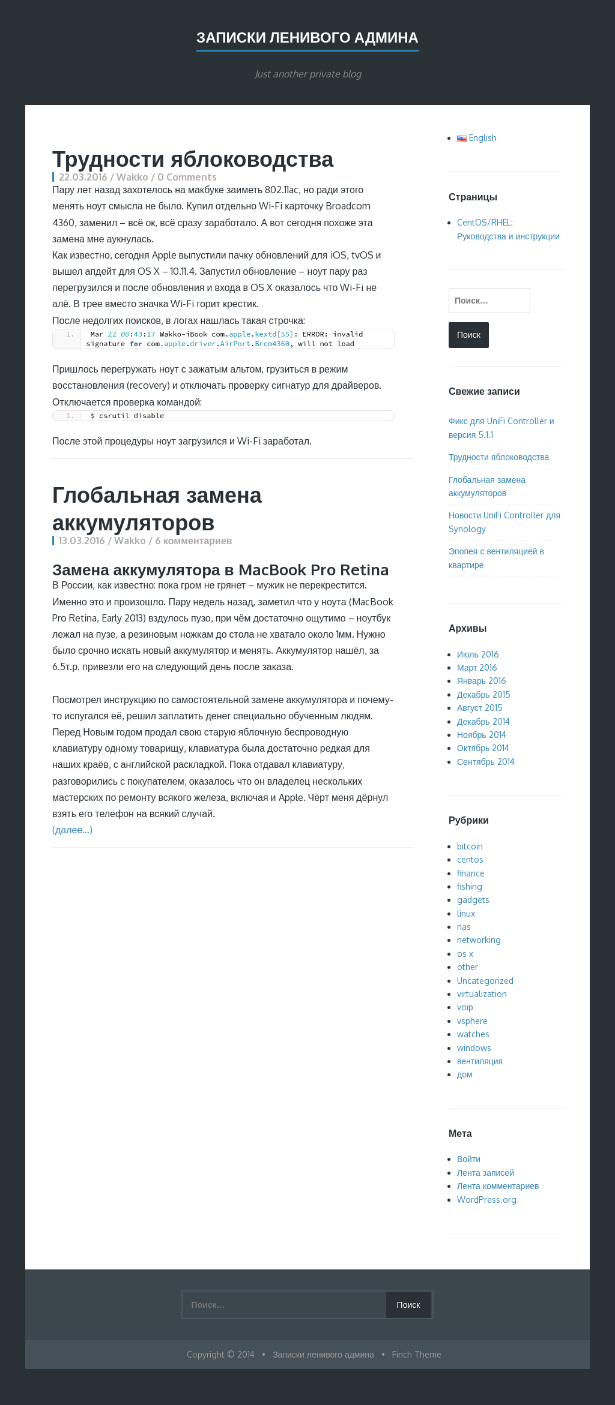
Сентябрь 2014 (486, 761)
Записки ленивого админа (307, 37)
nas (464, 926)
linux (466, 913)
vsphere (472, 1021)
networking (479, 940)
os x (465, 953)
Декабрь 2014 (483, 721)
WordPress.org (487, 1199)
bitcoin (470, 846)
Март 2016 (477, 667)
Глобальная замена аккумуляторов (157, 508)
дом (465, 1074)
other (467, 967)
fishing (469, 886)
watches (473, 1034)
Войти (468, 1159)
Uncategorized (485, 980)
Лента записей (485, 1172)
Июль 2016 (478, 654)
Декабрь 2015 (483, 694)
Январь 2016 (481, 681)
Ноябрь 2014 (481, 734)
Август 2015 (480, 707)
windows (474, 1048)
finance (471, 873)
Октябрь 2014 (483, 748)
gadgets (473, 899)
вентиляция (480, 1061)
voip (465, 1007)
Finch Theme (416, 1354)
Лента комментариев (498, 1186)
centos (470, 859)
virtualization (482, 994)
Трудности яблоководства (192, 158)
